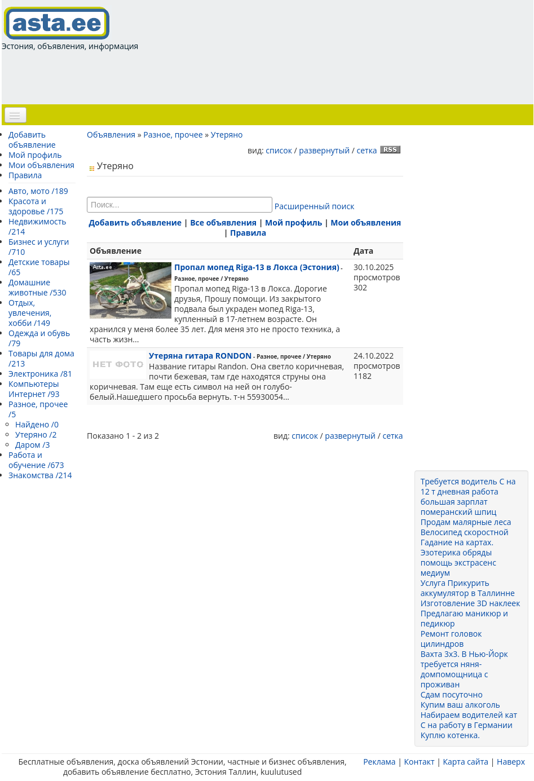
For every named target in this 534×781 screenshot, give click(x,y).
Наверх (511, 761)
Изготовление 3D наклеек (470, 603)
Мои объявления (41, 165)
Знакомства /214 (40, 475)
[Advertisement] (207, 76)
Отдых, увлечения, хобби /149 (29, 312)
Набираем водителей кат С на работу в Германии (469, 719)
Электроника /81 (40, 373)
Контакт (419, 761)
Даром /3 (32, 444)
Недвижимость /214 (37, 226)
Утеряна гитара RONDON (200, 355)
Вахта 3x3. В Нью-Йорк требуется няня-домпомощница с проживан (464, 669)
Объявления (111, 134)
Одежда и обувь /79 (39, 338)
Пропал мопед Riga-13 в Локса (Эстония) (256, 267)
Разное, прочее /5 (38, 409)
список (279, 150)
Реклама (379, 761)
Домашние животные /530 (37, 287)
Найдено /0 (37, 424)
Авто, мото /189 (38, 191)
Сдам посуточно (452, 694)
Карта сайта (465, 761)
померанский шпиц (459, 511)
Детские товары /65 (39, 267)
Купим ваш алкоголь (460, 704)
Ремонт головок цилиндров (451, 638)
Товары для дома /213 (41, 358)
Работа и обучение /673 (36, 459)
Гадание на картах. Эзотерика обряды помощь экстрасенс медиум (458, 557)
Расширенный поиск (315, 206)
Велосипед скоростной (465, 532)
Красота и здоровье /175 (35, 206)
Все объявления (223, 222)
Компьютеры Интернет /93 (34, 388)
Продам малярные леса (466, 522)
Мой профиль (34, 154)
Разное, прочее (172, 134)
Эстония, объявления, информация (70, 28)
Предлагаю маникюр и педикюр (464, 618)
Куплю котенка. (450, 735)
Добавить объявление (32, 139)
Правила (25, 175)
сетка (366, 150)
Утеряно (227, 134)
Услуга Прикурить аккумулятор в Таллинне (468, 587)
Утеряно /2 (35, 434)
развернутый (324, 150)
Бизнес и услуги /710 (38, 246)
